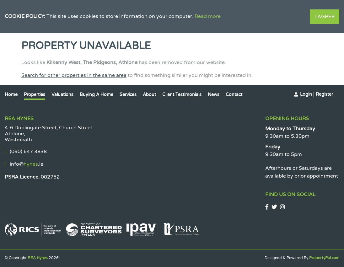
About (149, 94)
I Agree (324, 16)
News (213, 94)
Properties (34, 94)
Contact (234, 94)
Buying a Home (96, 94)
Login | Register (316, 94)
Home (11, 94)
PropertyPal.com (324, 258)
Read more (208, 16)
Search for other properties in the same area (73, 75)
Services (128, 94)
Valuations (62, 94)
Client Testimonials (182, 94)
